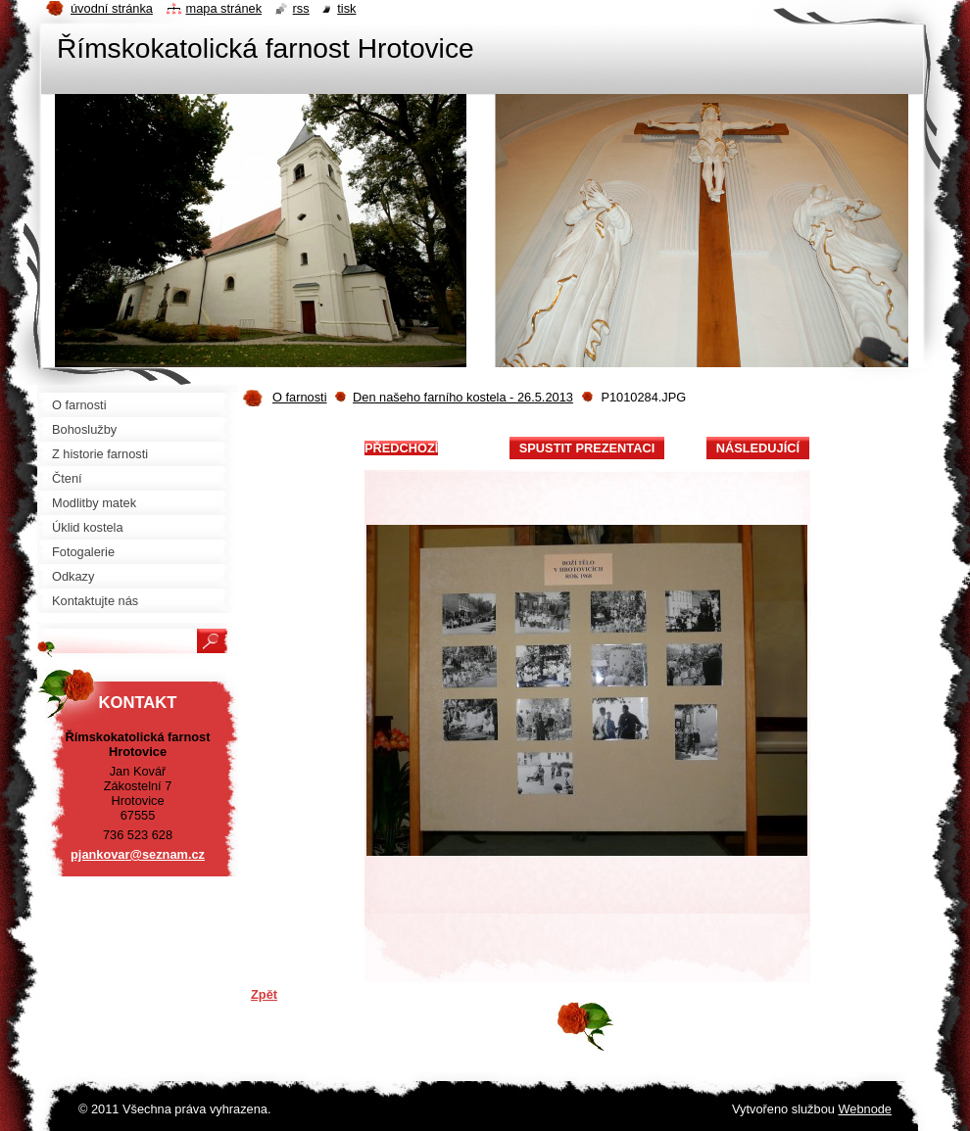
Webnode (865, 1109)
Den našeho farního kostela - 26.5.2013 (463, 397)
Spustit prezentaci (587, 448)
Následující (758, 448)
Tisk (346, 8)
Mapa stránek (224, 8)
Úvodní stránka (112, 8)
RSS (301, 8)
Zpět (264, 994)
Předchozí (401, 448)
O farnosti (299, 397)
